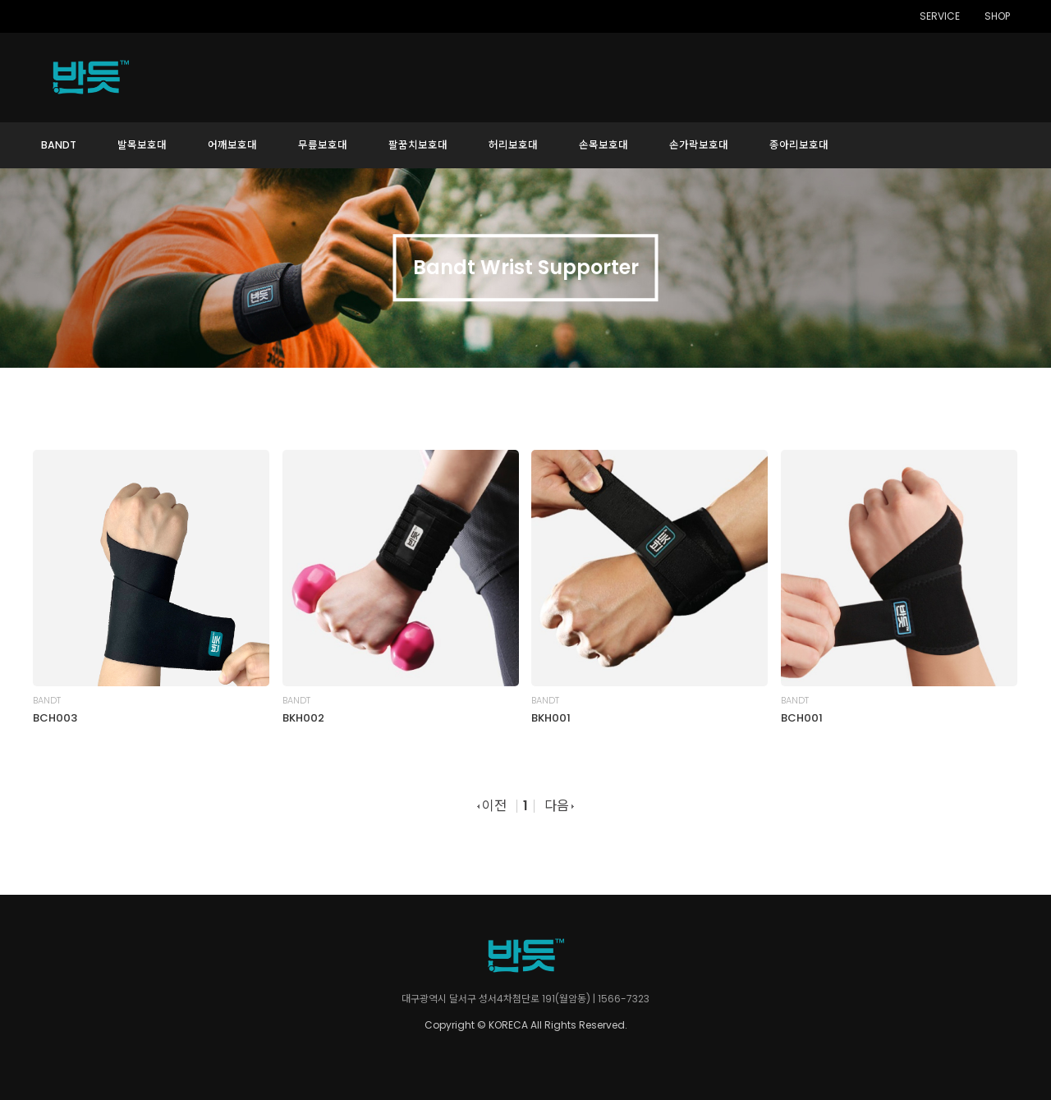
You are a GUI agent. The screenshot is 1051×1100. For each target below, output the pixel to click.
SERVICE (940, 16)
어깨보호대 (232, 145)
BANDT (58, 145)
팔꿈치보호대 (417, 145)
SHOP (997, 16)
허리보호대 (513, 145)
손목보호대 (603, 145)
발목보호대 (142, 145)
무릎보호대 (322, 145)
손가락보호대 (698, 145)
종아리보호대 (798, 145)
